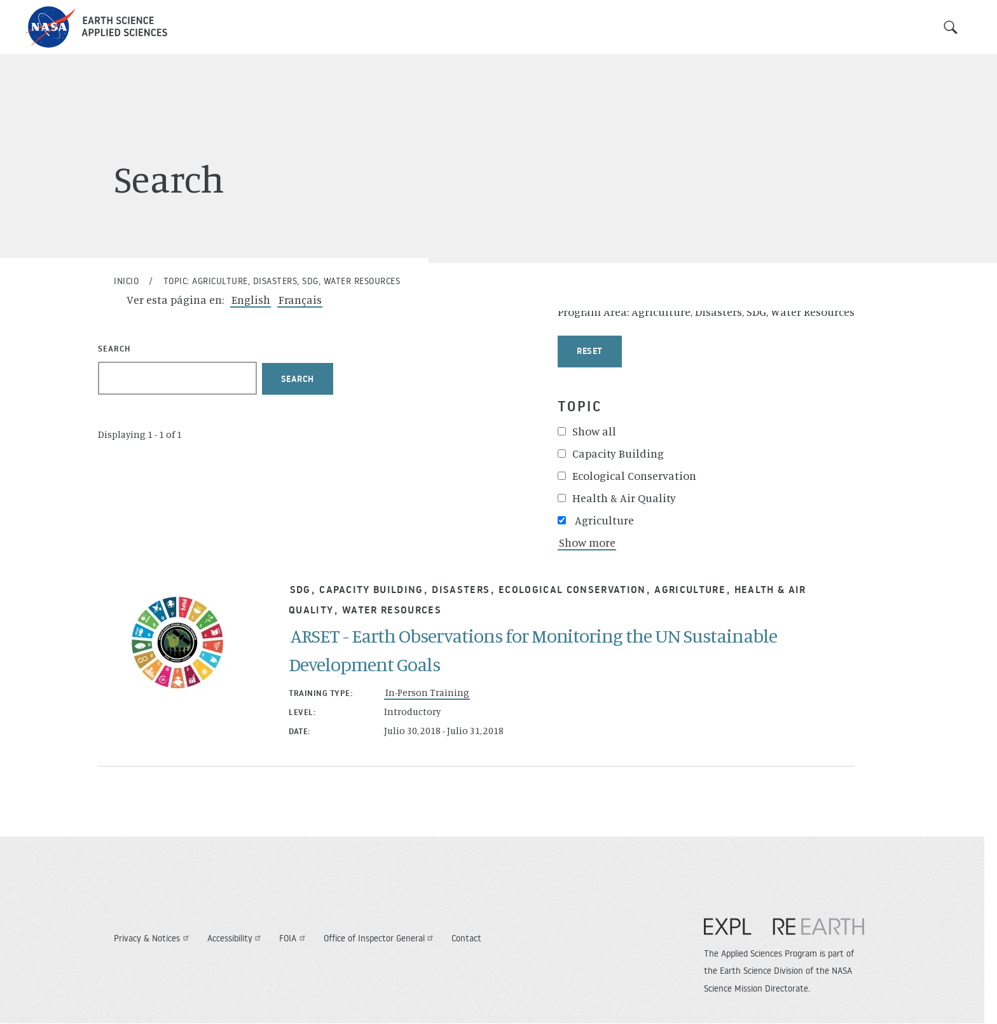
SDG (300, 589)
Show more (587, 542)
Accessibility (236, 938)
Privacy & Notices (153, 938)
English (250, 299)
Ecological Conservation (572, 589)
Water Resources (391, 610)
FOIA (293, 938)
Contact (466, 938)
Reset (590, 351)
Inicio (126, 281)
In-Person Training (427, 692)
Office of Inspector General (380, 938)
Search (951, 27)
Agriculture (689, 589)
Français (300, 299)
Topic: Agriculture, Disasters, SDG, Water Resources (282, 281)
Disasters (461, 589)
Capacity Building (371, 589)
